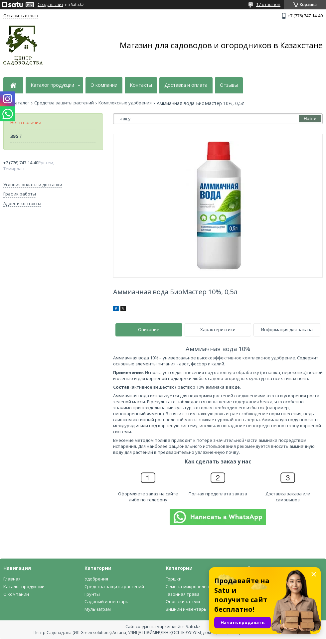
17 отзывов (268, 4)
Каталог (20, 103)
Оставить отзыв (20, 16)
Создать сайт (50, 4)
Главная (12, 579)
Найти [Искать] (310, 118)
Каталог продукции (52, 85)
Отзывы (229, 85)
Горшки (174, 579)
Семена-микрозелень (189, 586)
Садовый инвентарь (106, 601)
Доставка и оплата (186, 85)
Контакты (141, 85)
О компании (103, 85)
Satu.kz (193, 626)
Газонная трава (183, 594)
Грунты (92, 594)
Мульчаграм (97, 609)
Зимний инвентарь (186, 609)
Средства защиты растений (64, 103)
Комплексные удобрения (125, 103)
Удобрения (96, 579)
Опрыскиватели (183, 601)
